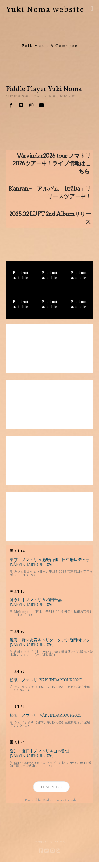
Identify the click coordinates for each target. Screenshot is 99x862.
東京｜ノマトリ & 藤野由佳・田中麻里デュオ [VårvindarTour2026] (50, 562)
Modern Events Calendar (60, 800)
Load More (51, 787)
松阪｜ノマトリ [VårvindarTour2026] (46, 679)
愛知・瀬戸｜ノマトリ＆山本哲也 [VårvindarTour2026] (39, 753)
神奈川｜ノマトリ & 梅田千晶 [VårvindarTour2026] (36, 602)
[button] (92, 8)
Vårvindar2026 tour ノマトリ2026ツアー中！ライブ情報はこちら (52, 163)
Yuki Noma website (45, 10)
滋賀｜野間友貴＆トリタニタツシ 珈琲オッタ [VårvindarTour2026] (50, 642)
